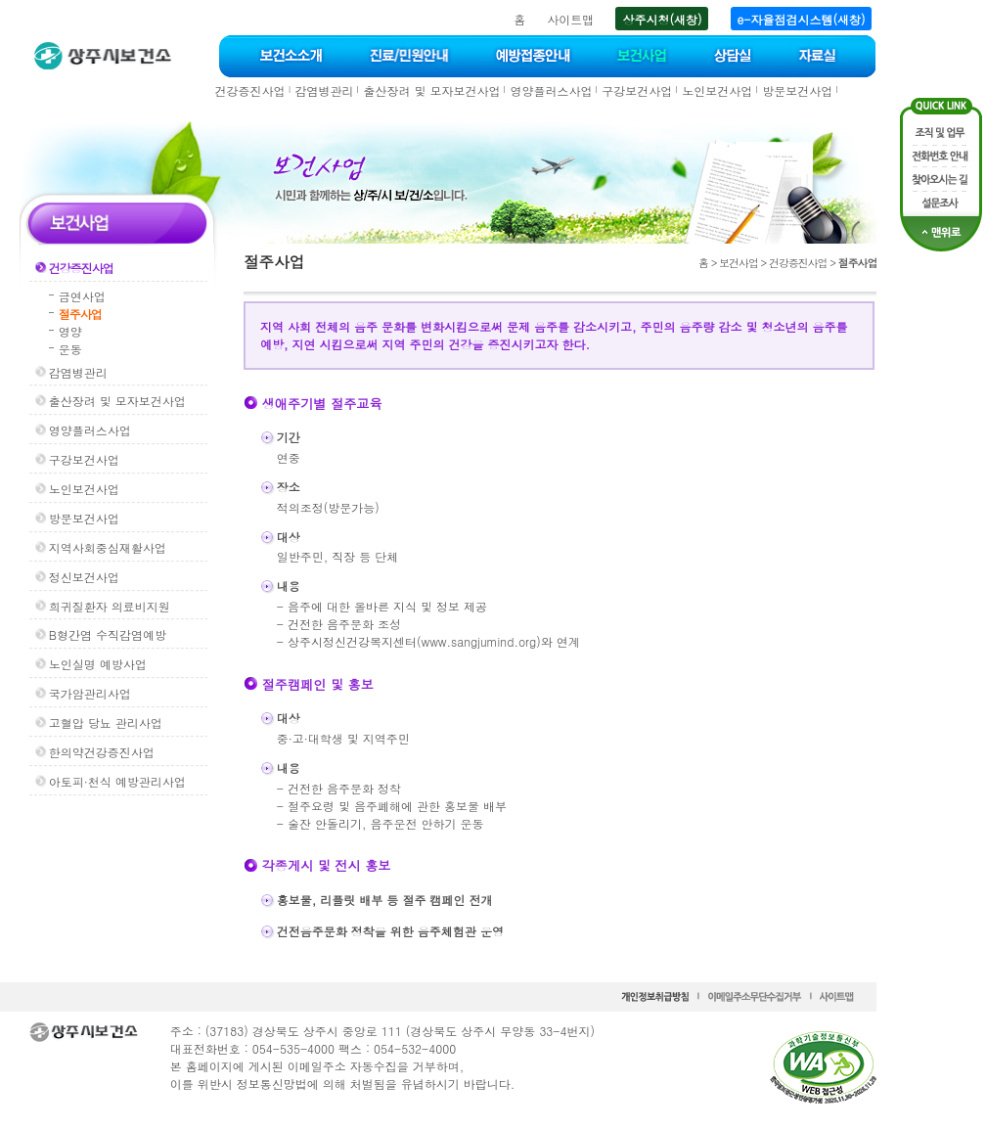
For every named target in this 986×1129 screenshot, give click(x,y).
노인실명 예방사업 (98, 663)
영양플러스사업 (551, 90)
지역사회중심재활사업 (107, 547)
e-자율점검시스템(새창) (802, 19)
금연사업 (82, 296)
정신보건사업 (84, 576)
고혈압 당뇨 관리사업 (105, 722)
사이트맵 (570, 19)
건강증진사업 (250, 90)
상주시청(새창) (661, 19)
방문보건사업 (797, 90)
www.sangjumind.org (478, 641)
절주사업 (80, 313)
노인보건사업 (717, 90)
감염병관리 (323, 90)
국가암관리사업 (90, 693)
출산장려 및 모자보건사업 (431, 90)
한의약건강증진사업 (102, 752)
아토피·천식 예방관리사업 (117, 781)
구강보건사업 (637, 90)
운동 (70, 348)
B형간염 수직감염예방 (107, 634)
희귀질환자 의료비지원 (109, 606)
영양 (70, 331)
